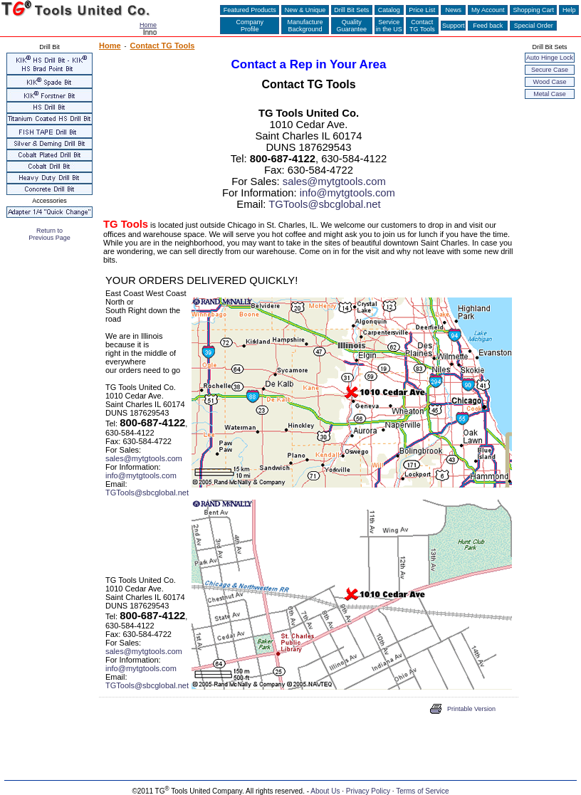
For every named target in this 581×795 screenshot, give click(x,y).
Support (453, 25)
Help (568, 10)
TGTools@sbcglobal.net (324, 204)
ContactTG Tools (422, 26)
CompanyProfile (249, 26)
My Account (487, 10)
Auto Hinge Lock (549, 57)
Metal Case (549, 94)
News (454, 10)
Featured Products (249, 10)
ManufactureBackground (305, 26)
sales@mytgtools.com (334, 181)
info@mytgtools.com (347, 193)
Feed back (488, 25)
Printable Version (471, 708)
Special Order (533, 25)
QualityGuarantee (352, 26)
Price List (422, 10)
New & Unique (305, 10)
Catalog (389, 10)
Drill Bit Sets (352, 10)
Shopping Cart (533, 10)
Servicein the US (389, 26)
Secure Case (549, 69)
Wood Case (550, 81)
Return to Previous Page (49, 234)
